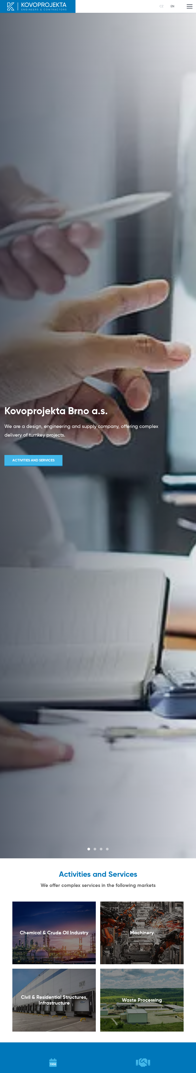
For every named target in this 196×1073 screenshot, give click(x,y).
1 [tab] (88, 849)
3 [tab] (101, 849)
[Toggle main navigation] (189, 6)
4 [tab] (107, 849)
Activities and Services (33, 460)
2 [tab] (95, 849)
